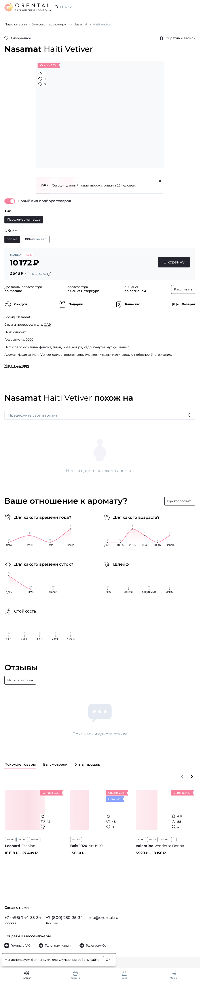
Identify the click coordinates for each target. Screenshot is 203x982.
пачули (99, 347)
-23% (28, 255)
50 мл (152, 839)
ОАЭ (47, 325)
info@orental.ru (102, 917)
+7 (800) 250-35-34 (64, 917)
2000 (29, 340)
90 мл (10, 839)
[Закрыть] (160, 181)
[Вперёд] (191, 776)
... (174, 839)
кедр (88, 347)
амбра (77, 347)
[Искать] (190, 415)
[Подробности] (49, 274)
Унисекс (20, 332)
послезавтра (31, 287)
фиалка (45, 347)
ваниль (125, 347)
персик (21, 347)
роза (66, 347)
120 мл (34, 839)
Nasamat (23, 317)
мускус (112, 347)
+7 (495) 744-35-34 (22, 917)
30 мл (141, 839)
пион (57, 347)
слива (33, 347)
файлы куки (40, 960)
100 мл (22, 839)
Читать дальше (16, 365)
